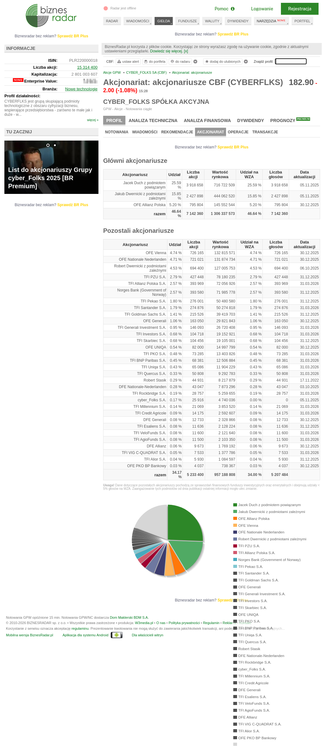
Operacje (238, 132)
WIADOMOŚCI (137, 21)
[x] (186, 51)
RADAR (112, 21)
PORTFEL (302, 21)
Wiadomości (144, 132)
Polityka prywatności (184, 623)
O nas (160, 623)
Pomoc (224, 8)
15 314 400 (87, 67)
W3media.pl (144, 623)
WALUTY (212, 21)
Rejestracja (299, 8)
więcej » (92, 120)
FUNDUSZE (187, 21)
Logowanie (262, 8)
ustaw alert (128, 61)
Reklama (229, 623)
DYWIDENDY (238, 21)
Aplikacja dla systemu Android (85, 635)
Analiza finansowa (207, 120)
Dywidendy (250, 120)
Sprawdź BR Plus (233, 34)
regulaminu (79, 628)
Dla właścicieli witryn (147, 635)
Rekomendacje (177, 132)
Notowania (116, 132)
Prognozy (290, 120)
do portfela (154, 61)
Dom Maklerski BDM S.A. (129, 617)
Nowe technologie (81, 89)
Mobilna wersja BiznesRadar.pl (29, 635)
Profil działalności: (22, 96)
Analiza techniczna (153, 120)
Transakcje (265, 132)
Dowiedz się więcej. (166, 51)
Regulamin (211, 623)
